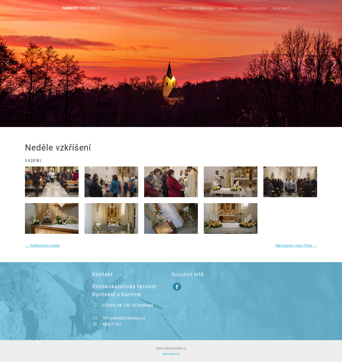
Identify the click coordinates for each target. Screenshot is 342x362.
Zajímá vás (202, 8)
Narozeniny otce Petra (296, 245)
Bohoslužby (174, 8)
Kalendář (228, 8)
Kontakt (281, 8)
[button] (7, 63)
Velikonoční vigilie (42, 245)
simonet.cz (171, 354)
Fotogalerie (255, 8)
